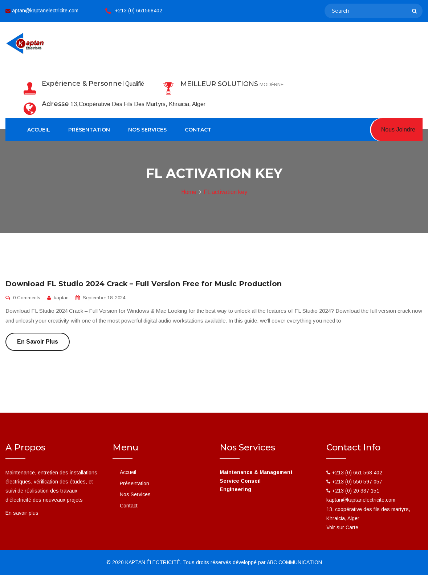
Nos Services (147, 129)
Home (188, 192)
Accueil (38, 129)
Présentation (89, 129)
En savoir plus (37, 342)
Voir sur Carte (342, 527)
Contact (198, 129)
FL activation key (225, 192)
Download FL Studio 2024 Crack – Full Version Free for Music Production (143, 283)
